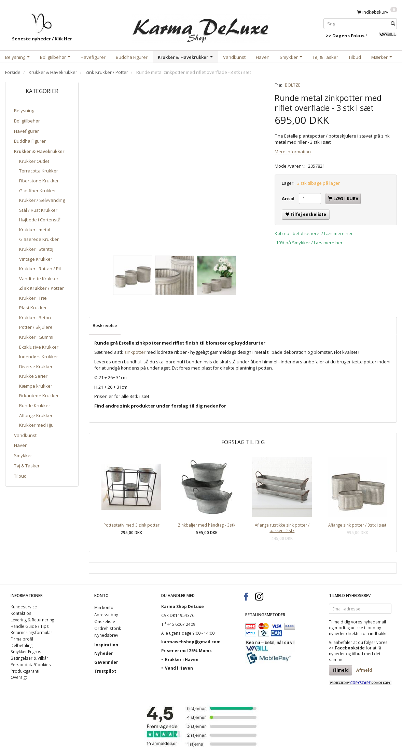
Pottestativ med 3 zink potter (131, 525)
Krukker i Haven (181, 659)
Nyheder (103, 653)
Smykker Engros (26, 651)
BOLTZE (293, 85)
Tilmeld (340, 670)
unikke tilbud (363, 627)
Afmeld (364, 670)
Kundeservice (24, 606)
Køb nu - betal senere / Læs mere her (314, 233)
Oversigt (19, 677)
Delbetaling (21, 645)
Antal (288, 198)
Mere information (293, 151)
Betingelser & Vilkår (29, 658)
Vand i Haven (179, 668)
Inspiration (106, 644)
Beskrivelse (105, 325)
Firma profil (22, 639)
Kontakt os (21, 613)
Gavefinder (106, 662)
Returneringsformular (31, 632)
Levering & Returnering (32, 619)
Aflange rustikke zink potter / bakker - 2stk (282, 527)
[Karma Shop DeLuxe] (201, 27)
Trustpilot (105, 671)
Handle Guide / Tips (30, 626)
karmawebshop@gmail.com (191, 641)
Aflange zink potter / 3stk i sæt (357, 525)
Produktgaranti (25, 671)
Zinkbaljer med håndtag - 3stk (206, 525)
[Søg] (393, 23)
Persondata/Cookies (31, 664)
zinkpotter (134, 352)
